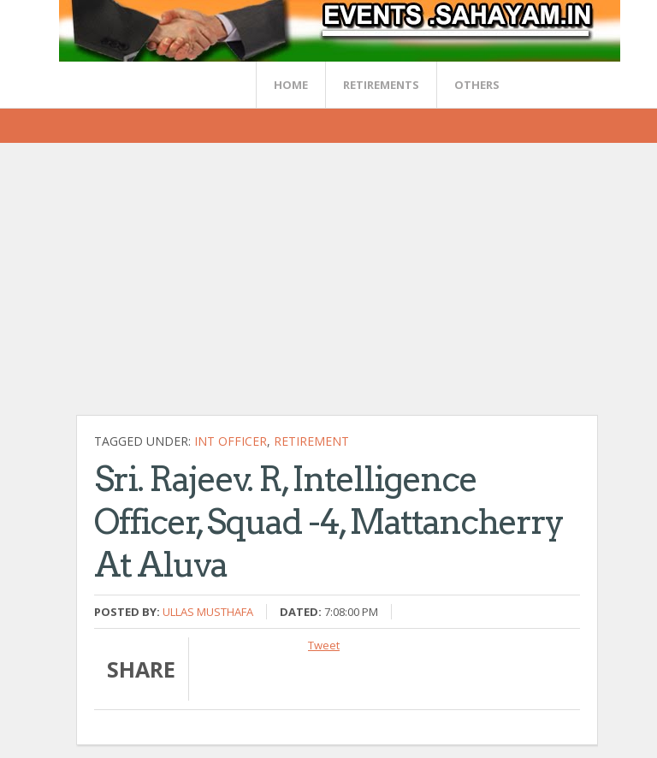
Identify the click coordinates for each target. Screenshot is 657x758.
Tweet (324, 645)
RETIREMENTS (381, 84)
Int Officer (230, 441)
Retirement (311, 441)
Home (291, 84)
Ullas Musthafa (208, 611)
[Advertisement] (366, 286)
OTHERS (477, 84)
